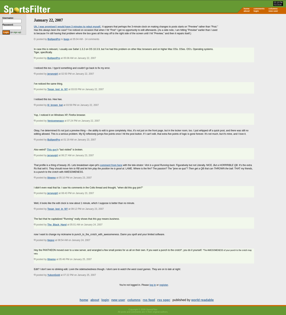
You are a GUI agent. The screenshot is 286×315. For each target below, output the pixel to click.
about (247, 11)
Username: (8, 18)
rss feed (149, 300)
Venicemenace (55, 120)
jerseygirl (52, 73)
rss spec (163, 300)
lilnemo (51, 177)
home (246, 8)
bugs (66, 39)
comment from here (111, 165)
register (163, 285)
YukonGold (53, 275)
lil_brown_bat (55, 105)
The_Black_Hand (57, 224)
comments (259, 8)
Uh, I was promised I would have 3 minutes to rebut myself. (67, 26)
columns (272, 8)
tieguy (50, 240)
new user (273, 11)
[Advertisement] (252, 45)
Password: (8, 24)
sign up (17, 32)
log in (153, 285)
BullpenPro (54, 39)
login (256, 11)
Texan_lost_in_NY (57, 89)
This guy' (52, 149)
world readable (202, 300)
